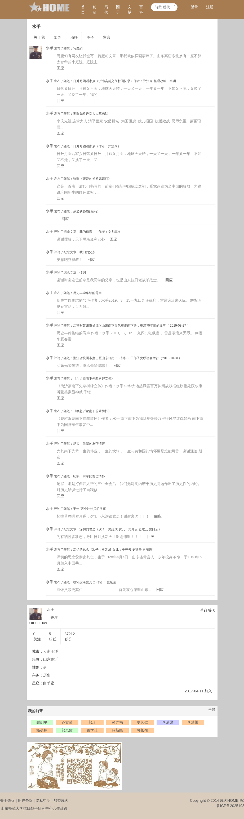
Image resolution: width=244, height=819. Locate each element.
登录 (194, 7)
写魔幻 (78, 48)
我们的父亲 (87, 252)
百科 (141, 9)
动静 (74, 37)
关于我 (39, 37)
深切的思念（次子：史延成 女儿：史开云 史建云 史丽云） (120, 529)
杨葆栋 (41, 730)
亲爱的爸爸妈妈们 (86, 211)
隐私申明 (43, 800)
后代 (106, 9)
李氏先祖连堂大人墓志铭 (90, 113)
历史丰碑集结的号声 (87, 293)
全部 (211, 709)
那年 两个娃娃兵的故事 (89, 509)
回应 (60, 68)
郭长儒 (142, 730)
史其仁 (142, 722)
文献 (129, 9)
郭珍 (92, 722)
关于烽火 (7, 800)
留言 (106, 37)
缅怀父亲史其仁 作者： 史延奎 (94, 582)
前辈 (94, 9)
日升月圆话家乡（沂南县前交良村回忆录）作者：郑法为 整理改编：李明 (124, 81)
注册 (210, 7)
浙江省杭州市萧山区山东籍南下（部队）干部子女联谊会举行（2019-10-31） (127, 358)
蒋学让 (92, 730)
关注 (54, 617)
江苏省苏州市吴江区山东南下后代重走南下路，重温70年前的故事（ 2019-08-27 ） (131, 325)
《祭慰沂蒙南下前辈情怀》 (92, 411)
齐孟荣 (67, 722)
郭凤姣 (67, 730)
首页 (83, 9)
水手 (49, 48)
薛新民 (117, 730)
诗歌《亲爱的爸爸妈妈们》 (92, 179)
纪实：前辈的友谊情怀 (89, 444)
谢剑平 (41, 722)
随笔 (57, 37)
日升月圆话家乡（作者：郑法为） (97, 146)
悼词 (82, 272)
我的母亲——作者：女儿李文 (100, 232)
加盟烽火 (61, 800)
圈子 (118, 9)
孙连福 (117, 722)
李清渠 (167, 722)
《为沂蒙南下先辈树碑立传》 (93, 378)
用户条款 (25, 800)
